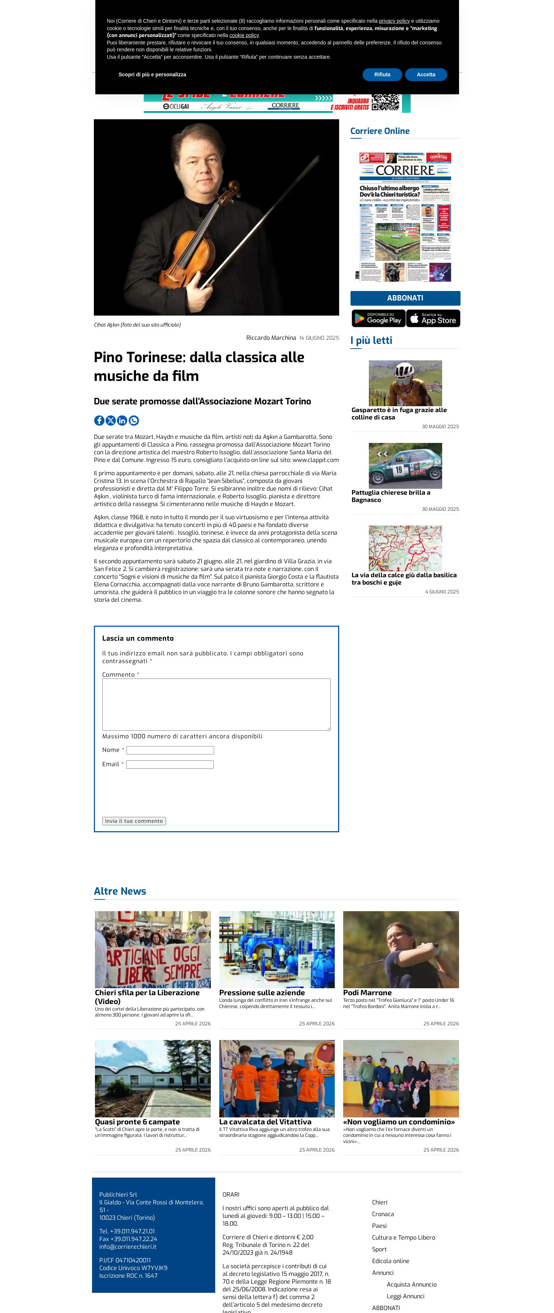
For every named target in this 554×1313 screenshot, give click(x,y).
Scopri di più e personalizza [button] (152, 74)
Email (113, 764)
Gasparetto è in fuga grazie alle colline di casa (399, 413)
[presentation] (158, 789)
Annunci (383, 1273)
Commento (121, 675)
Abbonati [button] (405, 298)
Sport (379, 1249)
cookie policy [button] (244, 35)
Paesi (379, 1226)
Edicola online (391, 1261)
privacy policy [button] (394, 21)
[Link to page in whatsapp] (134, 420)
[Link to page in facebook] (99, 420)
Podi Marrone (367, 992)
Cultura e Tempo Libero (403, 1237)
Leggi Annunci (406, 1296)
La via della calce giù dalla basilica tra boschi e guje (404, 578)
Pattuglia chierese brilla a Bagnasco (391, 495)
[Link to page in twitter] (111, 420)
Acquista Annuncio (412, 1284)
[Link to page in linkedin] (122, 420)
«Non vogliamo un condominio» (399, 1121)
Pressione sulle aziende (262, 992)
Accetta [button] (426, 74)
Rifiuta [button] (382, 74)
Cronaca (383, 1214)
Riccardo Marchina (271, 338)
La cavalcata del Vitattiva (265, 1121)
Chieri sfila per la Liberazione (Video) (147, 996)
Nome (113, 750)
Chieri (380, 1202)
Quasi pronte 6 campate (137, 1121)
